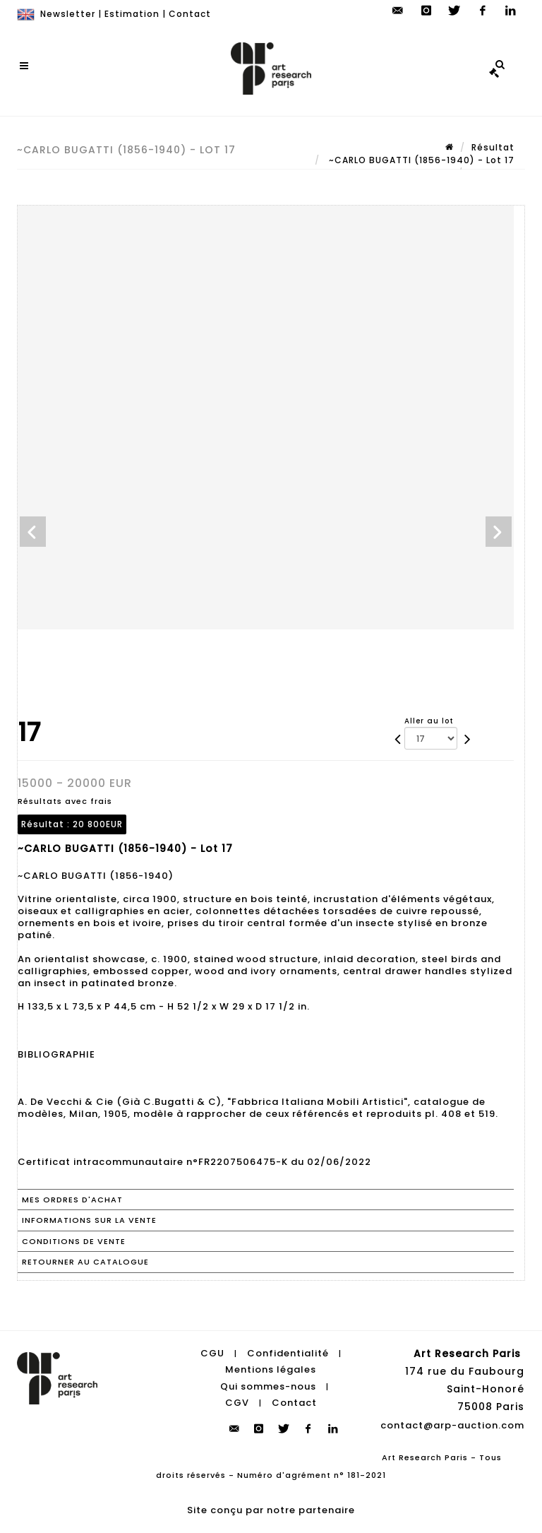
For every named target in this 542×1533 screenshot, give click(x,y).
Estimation (131, 14)
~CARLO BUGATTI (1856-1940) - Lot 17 (420, 160)
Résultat (492, 147)
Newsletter (67, 14)
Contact (190, 14)
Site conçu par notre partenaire (271, 1510)
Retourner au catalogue (85, 1261)
